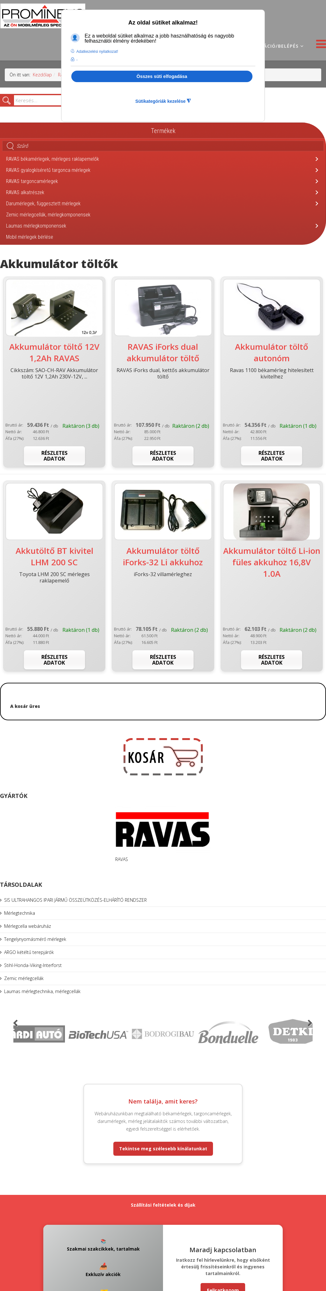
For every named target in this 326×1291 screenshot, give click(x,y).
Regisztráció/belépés (269, 46)
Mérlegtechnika (19, 913)
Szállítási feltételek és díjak (163, 1205)
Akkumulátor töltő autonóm (271, 352)
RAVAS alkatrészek (25, 192)
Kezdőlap (42, 75)
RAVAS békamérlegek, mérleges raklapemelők (52, 159)
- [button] (77, 60)
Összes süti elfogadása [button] (162, 76)
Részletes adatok (54, 455)
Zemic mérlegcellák (24, 978)
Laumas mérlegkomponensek (36, 226)
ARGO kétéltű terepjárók (29, 952)
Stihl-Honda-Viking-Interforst (33, 965)
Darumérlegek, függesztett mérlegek (43, 204)
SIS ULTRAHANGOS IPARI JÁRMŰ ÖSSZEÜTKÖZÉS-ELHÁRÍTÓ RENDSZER (75, 900)
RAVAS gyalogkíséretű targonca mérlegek (48, 170)
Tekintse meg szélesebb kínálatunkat (163, 1149)
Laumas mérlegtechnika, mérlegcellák (42, 991)
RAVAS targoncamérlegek (32, 181)
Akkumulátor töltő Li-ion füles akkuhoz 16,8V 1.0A (271, 562)
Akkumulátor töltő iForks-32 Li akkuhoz (163, 556)
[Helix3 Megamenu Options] (319, 46)
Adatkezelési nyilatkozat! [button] (97, 51)
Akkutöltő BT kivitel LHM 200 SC (54, 556)
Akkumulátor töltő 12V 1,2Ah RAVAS (54, 352)
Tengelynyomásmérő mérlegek (35, 939)
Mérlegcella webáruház (27, 926)
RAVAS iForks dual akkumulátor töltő (163, 352)
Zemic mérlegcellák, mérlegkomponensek (48, 215)
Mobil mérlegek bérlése (29, 237)
